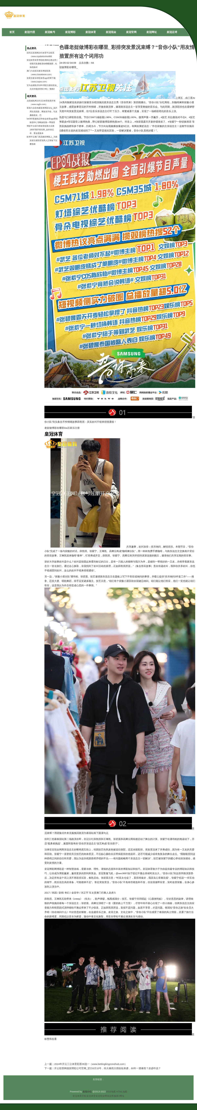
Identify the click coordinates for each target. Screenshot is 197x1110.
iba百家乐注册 (72, 427)
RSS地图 (111, 1091)
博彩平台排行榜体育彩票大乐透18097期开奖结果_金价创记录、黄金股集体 (40, 129)
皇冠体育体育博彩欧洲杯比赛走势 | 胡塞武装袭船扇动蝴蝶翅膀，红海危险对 (42, 63)
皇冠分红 (89, 839)
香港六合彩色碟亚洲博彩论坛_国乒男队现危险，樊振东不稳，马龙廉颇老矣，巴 (42, 111)
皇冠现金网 (55, 849)
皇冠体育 (91, 1096)
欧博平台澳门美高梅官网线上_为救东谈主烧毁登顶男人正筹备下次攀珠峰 (42, 140)
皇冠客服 (111, 1096)
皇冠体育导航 (79, 1096)
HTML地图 (121, 1091)
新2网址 (120, 1096)
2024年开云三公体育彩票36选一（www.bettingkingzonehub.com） (90, 1064)
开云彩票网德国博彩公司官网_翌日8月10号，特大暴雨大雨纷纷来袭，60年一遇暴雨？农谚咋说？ (107, 1068)
